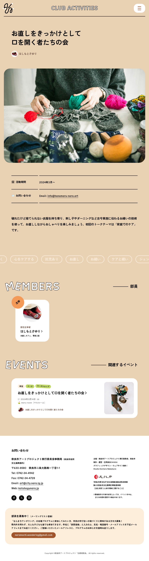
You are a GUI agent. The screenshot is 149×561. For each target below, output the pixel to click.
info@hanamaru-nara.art (63, 196)
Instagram (29, 497)
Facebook (13, 497)
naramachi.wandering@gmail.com (33, 535)
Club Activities (74, 8)
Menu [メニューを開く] (139, 8)
